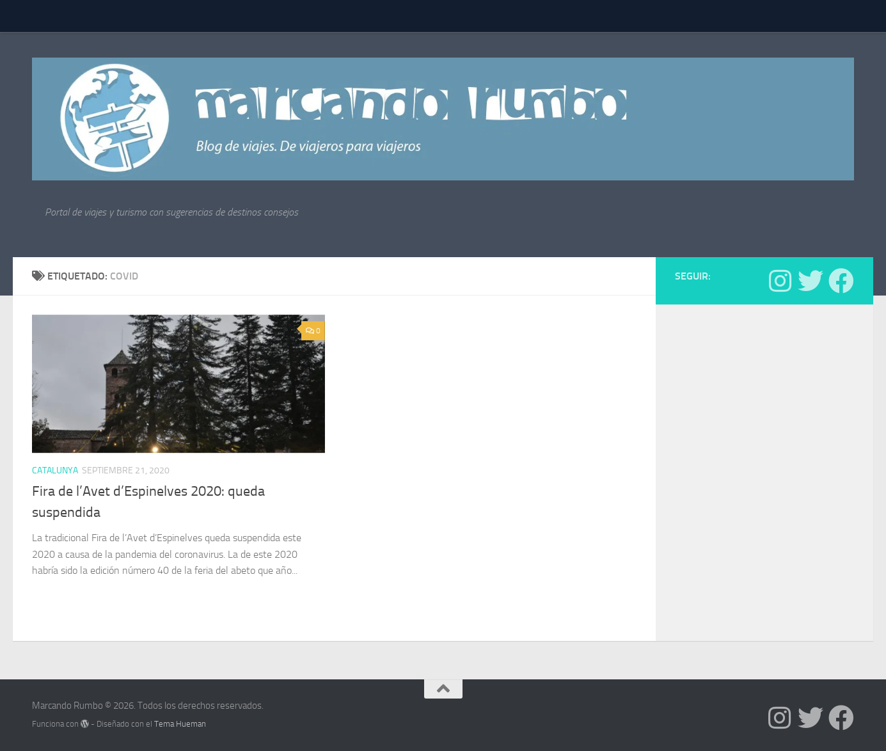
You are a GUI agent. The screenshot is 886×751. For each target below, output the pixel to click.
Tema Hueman (180, 724)
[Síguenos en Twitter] (810, 281)
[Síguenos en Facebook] (841, 281)
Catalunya (55, 470)
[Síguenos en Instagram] (780, 281)
